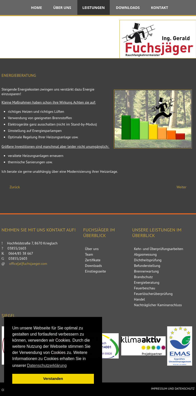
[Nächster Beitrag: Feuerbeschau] (183, 187)
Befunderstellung (147, 265)
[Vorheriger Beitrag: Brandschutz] (12, 187)
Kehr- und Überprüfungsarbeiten (158, 248)
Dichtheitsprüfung (148, 260)
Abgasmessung (145, 254)
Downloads (128, 7)
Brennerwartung (146, 271)
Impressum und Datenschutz (172, 388)
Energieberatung (146, 282)
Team (89, 254)
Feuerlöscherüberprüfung (153, 293)
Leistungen (93, 7)
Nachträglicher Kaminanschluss (158, 305)
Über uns (62, 7)
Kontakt (159, 7)
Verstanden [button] (53, 379)
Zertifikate (93, 260)
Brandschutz (143, 277)
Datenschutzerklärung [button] (47, 365)
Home (36, 7)
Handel (139, 299)
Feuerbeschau (144, 288)
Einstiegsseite (95, 271)
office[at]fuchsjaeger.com (28, 263)
